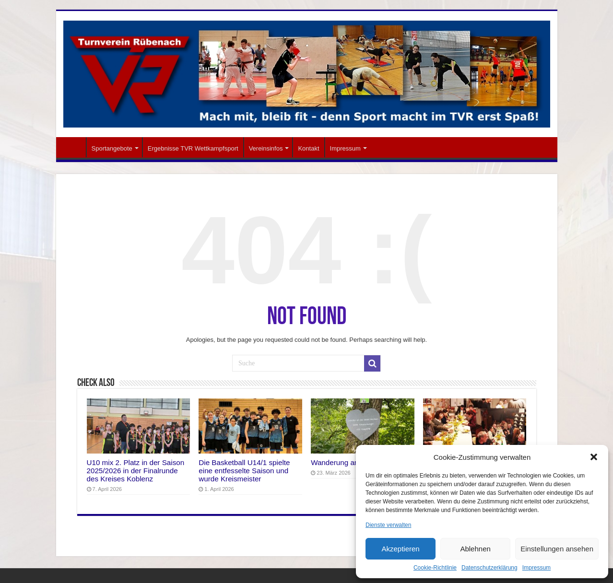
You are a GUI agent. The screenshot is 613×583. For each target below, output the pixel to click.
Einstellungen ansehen (556, 549)
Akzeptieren (400, 549)
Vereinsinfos (266, 148)
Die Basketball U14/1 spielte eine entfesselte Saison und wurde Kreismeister (244, 470)
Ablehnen (475, 549)
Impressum (536, 567)
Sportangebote (112, 148)
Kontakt (308, 148)
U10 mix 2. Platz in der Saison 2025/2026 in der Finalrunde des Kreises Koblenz (136, 470)
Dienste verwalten (388, 525)
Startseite (73, 147)
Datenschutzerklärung (489, 567)
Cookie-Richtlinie (435, 567)
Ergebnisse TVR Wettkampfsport (193, 148)
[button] (594, 457)
